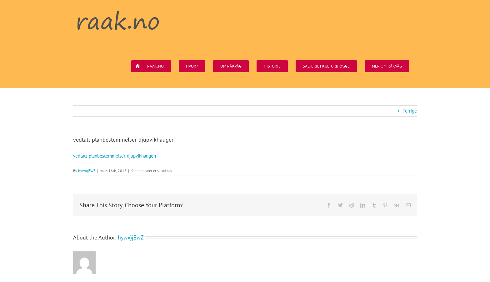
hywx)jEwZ (87, 170)
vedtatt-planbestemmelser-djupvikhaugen (114, 156)
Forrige (409, 111)
